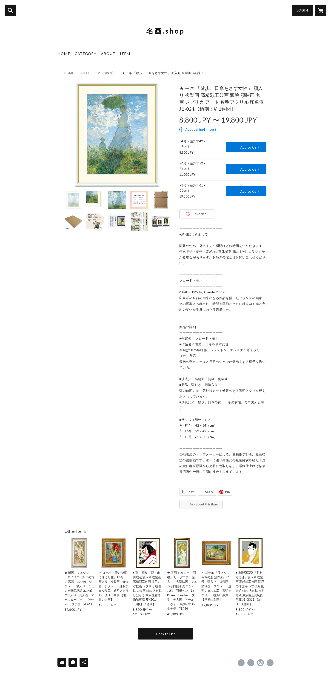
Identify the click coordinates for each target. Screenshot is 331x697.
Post (190, 492)
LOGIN (302, 10)
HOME (63, 53)
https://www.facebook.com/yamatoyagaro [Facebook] (241, 662)
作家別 (84, 73)
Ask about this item (204, 504)
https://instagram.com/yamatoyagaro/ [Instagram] (260, 662)
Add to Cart (250, 147)
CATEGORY (85, 53)
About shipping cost (200, 129)
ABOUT (108, 53)
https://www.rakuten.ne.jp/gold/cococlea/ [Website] (270, 662)
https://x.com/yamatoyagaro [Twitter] (250, 662)
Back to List (165, 633)
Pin (227, 492)
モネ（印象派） (105, 73)
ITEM (125, 53)
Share (209, 492)
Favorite (199, 214)
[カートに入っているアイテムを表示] (320, 10)
